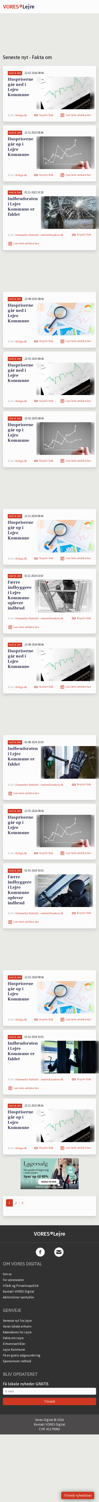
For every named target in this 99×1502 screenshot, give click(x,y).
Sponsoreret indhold (17, 1361)
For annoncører (13, 1280)
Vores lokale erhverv (17, 1326)
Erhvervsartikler (14, 1343)
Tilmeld (49, 1401)
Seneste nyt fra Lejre (17, 1320)
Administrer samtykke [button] (18, 1297)
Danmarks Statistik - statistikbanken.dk (39, 235)
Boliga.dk (21, 115)
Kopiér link (46, 115)
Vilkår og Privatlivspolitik (21, 1285)
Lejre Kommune (14, 1349)
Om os (7, 1274)
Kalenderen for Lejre (17, 1332)
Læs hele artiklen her (78, 115)
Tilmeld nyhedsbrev (78, 1495)
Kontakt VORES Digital (18, 1291)
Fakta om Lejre (13, 1338)
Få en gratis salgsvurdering (21, 1355)
